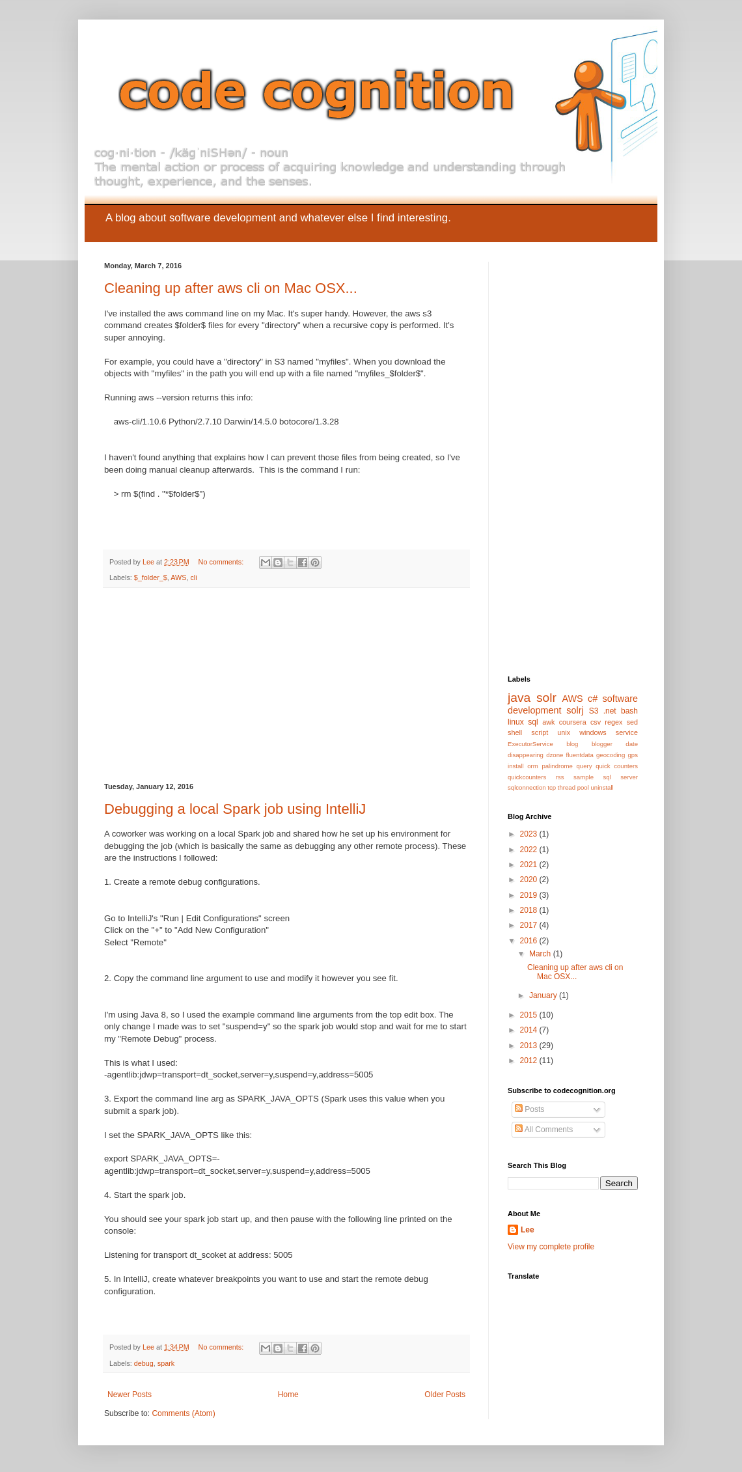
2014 (530, 1030)
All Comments (544, 1129)
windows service (608, 732)
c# (593, 698)
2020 (530, 879)
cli (193, 577)
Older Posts (444, 1394)
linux (516, 722)
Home (288, 1394)
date (631, 743)
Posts (529, 1109)
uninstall (602, 787)
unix (563, 732)
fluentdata (580, 754)
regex (613, 722)
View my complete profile (551, 1246)
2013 (530, 1045)
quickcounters (527, 777)
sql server (620, 777)
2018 (530, 910)
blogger (602, 743)
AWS (178, 577)
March (541, 953)
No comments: (222, 562)
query (584, 766)
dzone (554, 754)
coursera (572, 722)
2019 (530, 895)
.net (609, 710)
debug (144, 1363)
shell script (528, 732)
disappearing (525, 754)
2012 (530, 1060)
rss (560, 777)
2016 (530, 940)
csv (595, 722)
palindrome (557, 766)
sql (533, 722)
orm (532, 766)
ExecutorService (530, 743)
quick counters (617, 766)
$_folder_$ (150, 577)
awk (548, 722)
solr (546, 697)
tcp (551, 787)
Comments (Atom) (183, 1413)
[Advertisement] (286, 685)
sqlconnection (527, 787)
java (519, 697)
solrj (574, 710)
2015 (530, 1015)
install (516, 766)
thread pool (573, 787)
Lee (527, 1229)
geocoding (610, 754)
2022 (530, 849)
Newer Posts (129, 1394)
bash (629, 710)
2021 (530, 864)
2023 (530, 834)
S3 (594, 710)
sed (632, 722)
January (544, 995)
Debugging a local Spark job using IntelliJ (235, 809)
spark (166, 1363)
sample (583, 777)
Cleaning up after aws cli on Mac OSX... (230, 288)
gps (633, 754)
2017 (530, 925)
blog (572, 743)
